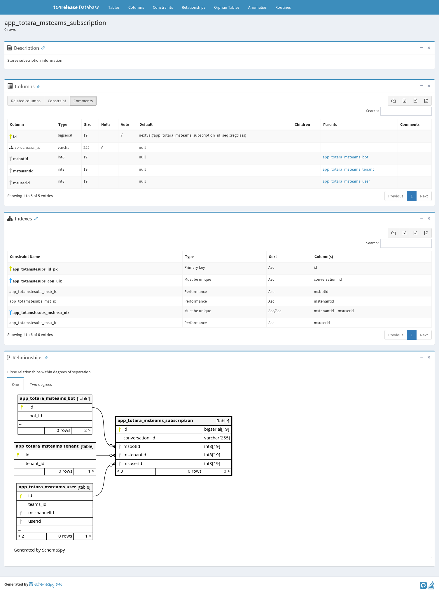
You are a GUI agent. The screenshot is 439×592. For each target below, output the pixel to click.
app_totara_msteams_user (346, 181)
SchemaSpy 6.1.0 (45, 585)
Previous (395, 196)
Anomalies (257, 7)
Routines (283, 7)
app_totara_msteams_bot (345, 157)
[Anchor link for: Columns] (37, 86)
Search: (399, 111)
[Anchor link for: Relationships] (45, 357)
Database (76, 7)
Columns (136, 7)
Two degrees (41, 384)
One (15, 384)
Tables (116, 7)
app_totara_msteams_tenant (348, 169)
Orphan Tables (226, 7)
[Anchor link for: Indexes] (34, 218)
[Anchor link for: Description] (41, 47)
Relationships (193, 7)
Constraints (163, 7)
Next (424, 196)
